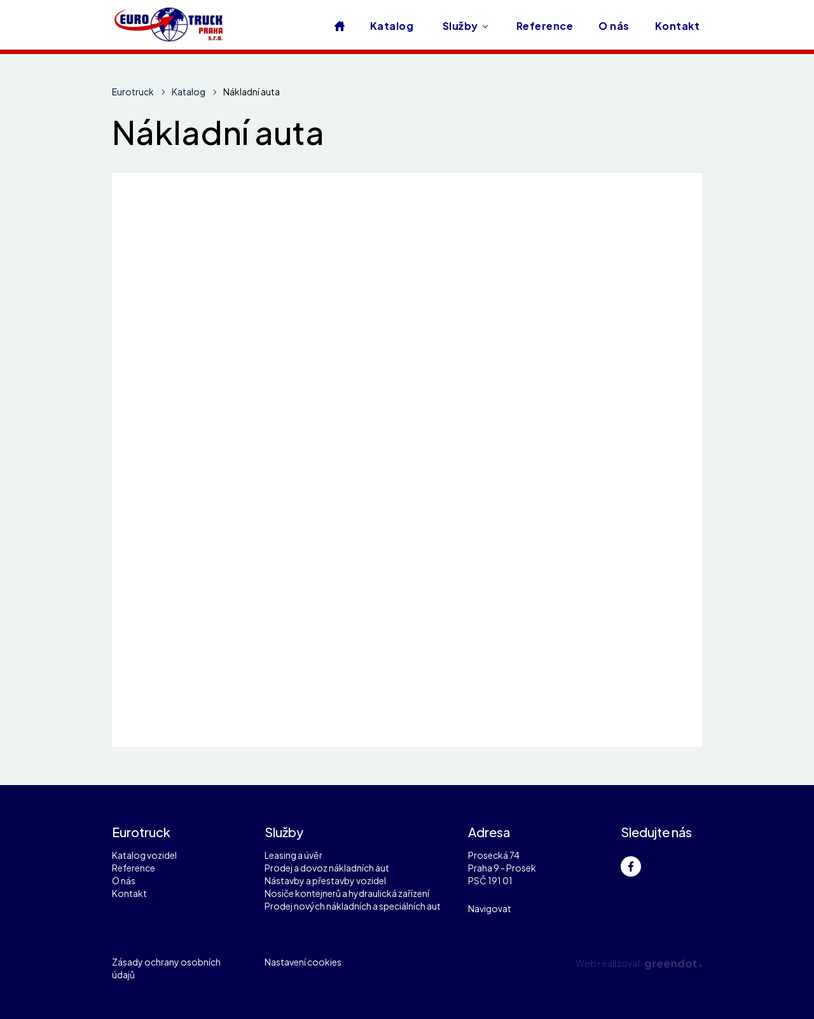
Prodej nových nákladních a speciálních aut (353, 906)
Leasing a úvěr (293, 855)
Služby (460, 26)
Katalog (391, 25)
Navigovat (489, 908)
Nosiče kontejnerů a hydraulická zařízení (347, 893)
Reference (544, 25)
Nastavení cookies (303, 962)
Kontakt (677, 25)
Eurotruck (133, 91)
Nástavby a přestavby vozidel (325, 880)
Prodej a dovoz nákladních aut (327, 867)
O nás (613, 25)
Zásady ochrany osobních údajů (166, 968)
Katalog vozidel (144, 855)
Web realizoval (639, 963)
